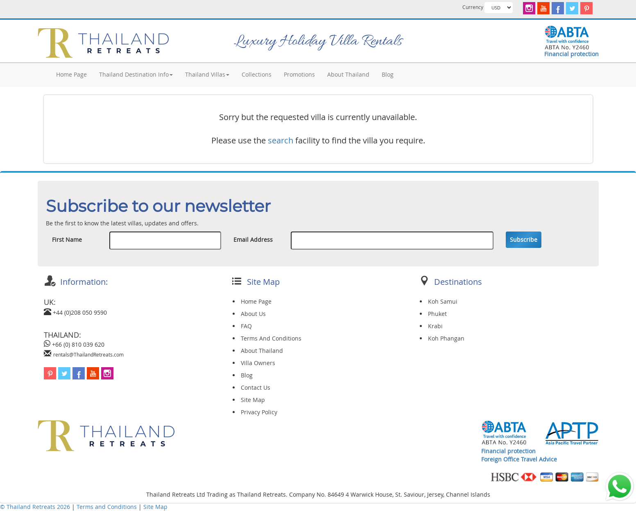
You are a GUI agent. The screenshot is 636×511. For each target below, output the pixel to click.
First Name (67, 239)
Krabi (435, 326)
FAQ (246, 326)
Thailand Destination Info (136, 74)
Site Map (253, 400)
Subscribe (523, 239)
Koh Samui (442, 301)
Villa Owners (258, 363)
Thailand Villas (207, 74)
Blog (388, 74)
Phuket (437, 314)
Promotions (299, 74)
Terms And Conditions (271, 338)
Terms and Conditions (107, 507)
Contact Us (255, 387)
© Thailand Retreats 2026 (35, 507)
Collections (257, 74)
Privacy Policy (259, 412)
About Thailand (348, 74)
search (280, 140)
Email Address (253, 239)
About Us (253, 314)
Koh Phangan (446, 338)
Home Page (71, 74)
